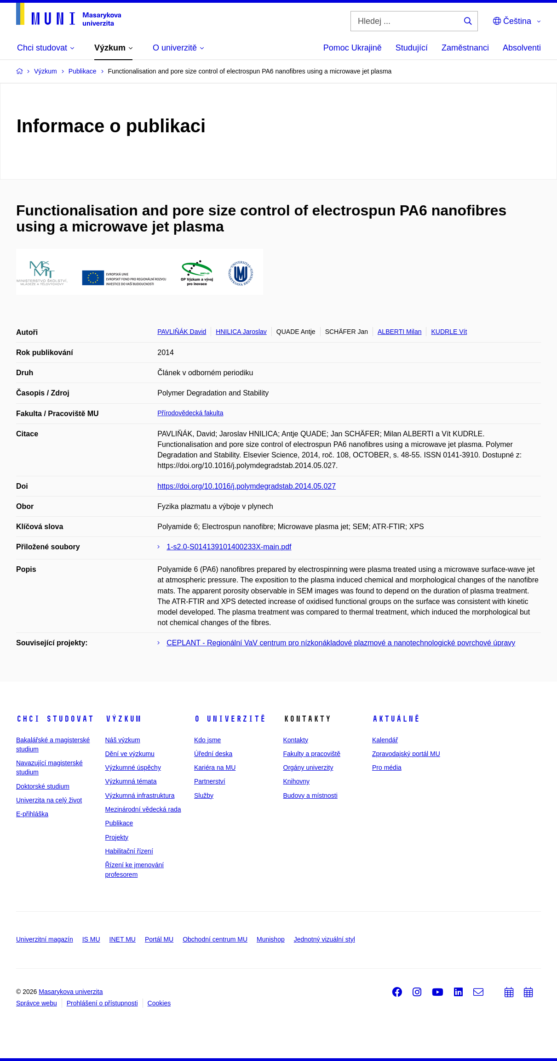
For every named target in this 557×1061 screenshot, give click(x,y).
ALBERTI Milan (399, 331)
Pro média (387, 767)
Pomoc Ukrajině (352, 47)
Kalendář (385, 740)
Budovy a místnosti (310, 795)
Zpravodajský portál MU (406, 753)
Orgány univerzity (308, 767)
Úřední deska (213, 753)
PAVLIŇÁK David (181, 331)
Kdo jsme (207, 740)
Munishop (271, 939)
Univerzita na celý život (49, 800)
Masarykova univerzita (71, 991)
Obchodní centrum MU (215, 939)
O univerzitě (230, 719)
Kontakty (295, 740)
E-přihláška (32, 814)
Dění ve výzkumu (130, 753)
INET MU (122, 939)
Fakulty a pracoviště (312, 753)
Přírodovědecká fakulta (190, 413)
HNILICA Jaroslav (241, 331)
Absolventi (522, 47)
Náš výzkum (122, 740)
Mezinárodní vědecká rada (143, 809)
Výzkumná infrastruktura (140, 795)
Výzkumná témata (131, 781)
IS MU (91, 939)
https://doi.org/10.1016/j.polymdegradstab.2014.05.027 (246, 486)
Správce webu (36, 1003)
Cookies (159, 1003)
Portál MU (159, 939)
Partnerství (209, 781)
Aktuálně (396, 719)
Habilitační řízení (129, 851)
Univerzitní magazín (44, 939)
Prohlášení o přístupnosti (102, 1003)
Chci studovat (55, 719)
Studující (412, 47)
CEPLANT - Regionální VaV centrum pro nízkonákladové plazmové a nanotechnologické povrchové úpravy (341, 643)
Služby (203, 795)
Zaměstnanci (465, 47)
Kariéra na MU (214, 767)
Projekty (117, 837)
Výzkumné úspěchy (133, 767)
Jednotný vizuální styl (324, 939)
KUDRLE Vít (449, 331)
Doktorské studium (42, 786)
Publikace (119, 823)
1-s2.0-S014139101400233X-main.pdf (229, 547)
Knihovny (296, 781)
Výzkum (123, 719)
